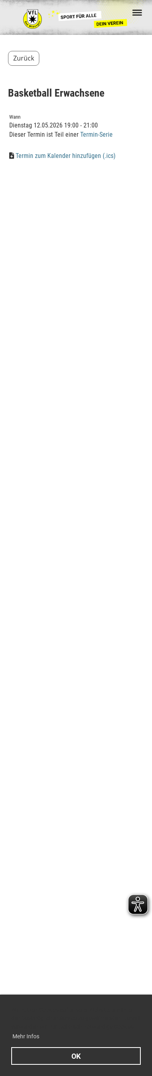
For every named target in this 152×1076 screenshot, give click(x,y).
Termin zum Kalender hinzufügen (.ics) (66, 156)
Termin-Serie (96, 134)
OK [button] (76, 1056)
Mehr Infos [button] (25, 1036)
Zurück (23, 58)
